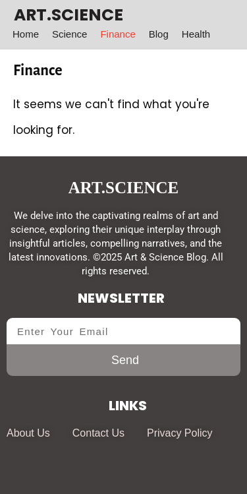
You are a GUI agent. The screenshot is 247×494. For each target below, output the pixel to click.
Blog (159, 34)
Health (196, 34)
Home (26, 34)
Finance (117, 34)
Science (69, 34)
